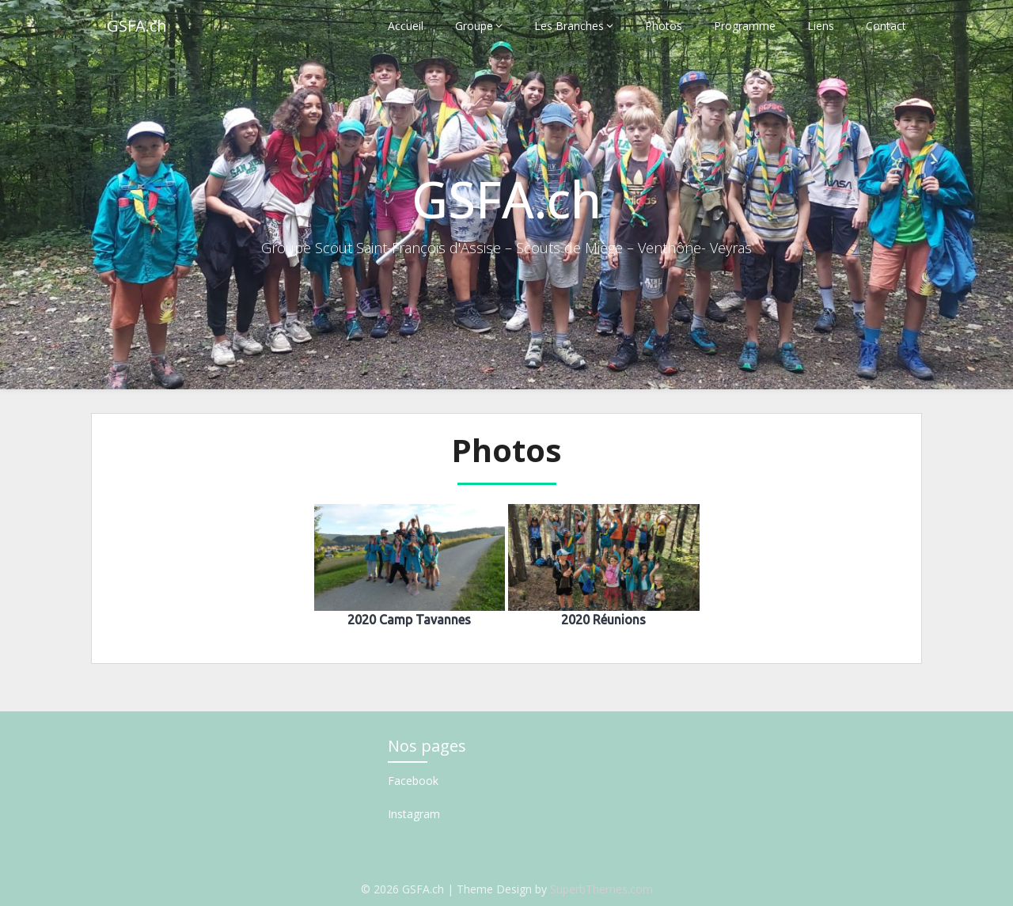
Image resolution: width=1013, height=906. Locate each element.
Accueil (405, 25)
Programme (745, 25)
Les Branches (569, 25)
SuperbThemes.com (601, 889)
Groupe (474, 25)
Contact (886, 25)
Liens (820, 25)
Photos (663, 25)
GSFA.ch (137, 25)
